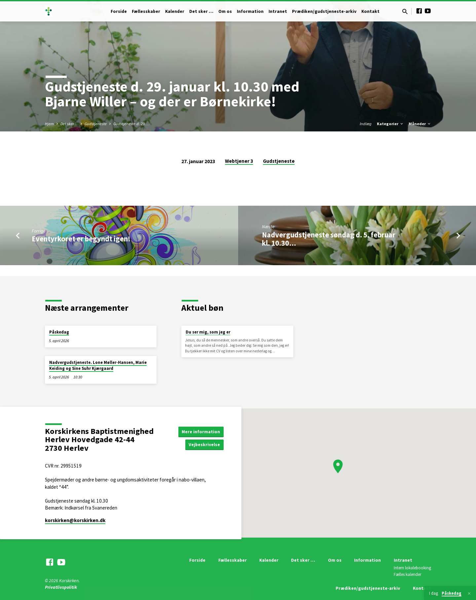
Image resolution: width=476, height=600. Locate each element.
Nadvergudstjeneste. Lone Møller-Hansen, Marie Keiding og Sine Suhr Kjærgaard (98, 365)
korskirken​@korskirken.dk (75, 520)
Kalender (174, 11)
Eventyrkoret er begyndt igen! (81, 238)
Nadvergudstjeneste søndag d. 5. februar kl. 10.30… (328, 239)
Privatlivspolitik (61, 587)
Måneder (420, 123)
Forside (119, 11)
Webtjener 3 (239, 161)
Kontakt (370, 11)
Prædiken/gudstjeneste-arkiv (324, 11)
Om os (225, 11)
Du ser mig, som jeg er (208, 332)
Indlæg (366, 123)
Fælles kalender (407, 574)
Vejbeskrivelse (204, 444)
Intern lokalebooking (412, 568)
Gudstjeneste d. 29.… (131, 123)
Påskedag (59, 332)
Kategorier (390, 123)
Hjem (49, 123)
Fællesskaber (146, 11)
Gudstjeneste (96, 123)
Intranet (278, 11)
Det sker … (201, 11)
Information (250, 11)
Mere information (200, 431)
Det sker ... (69, 123)
